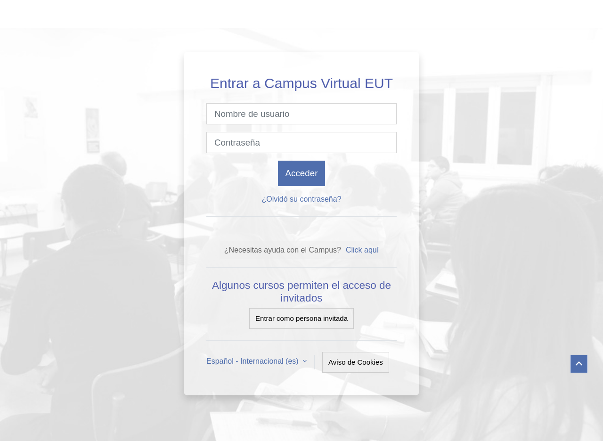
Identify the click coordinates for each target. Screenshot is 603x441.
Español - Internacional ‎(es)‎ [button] (253, 361)
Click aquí (362, 250)
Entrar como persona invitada (301, 318)
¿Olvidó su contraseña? (302, 199)
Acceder (301, 173)
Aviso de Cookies (355, 362)
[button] (579, 364)
